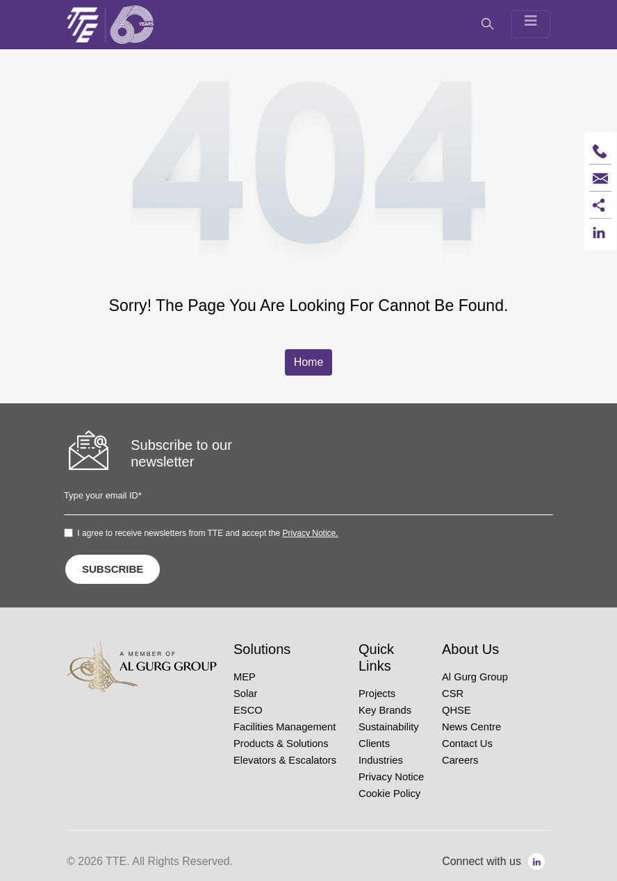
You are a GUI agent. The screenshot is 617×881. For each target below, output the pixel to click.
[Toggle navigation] (530, 24)
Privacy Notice (391, 776)
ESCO (248, 710)
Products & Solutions (281, 743)
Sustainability (389, 726)
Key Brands (385, 710)
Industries (381, 760)
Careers (460, 760)
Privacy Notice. (310, 533)
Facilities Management (284, 726)
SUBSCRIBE (112, 569)
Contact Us (467, 743)
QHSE (456, 710)
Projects (377, 693)
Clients (374, 743)
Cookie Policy (389, 793)
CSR (452, 693)
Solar (245, 693)
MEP (244, 676)
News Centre (471, 726)
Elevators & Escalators (284, 760)
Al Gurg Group (475, 676)
